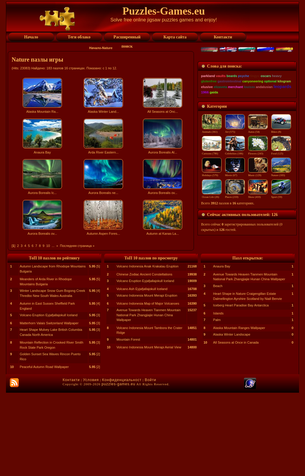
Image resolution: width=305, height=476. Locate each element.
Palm (217, 403)
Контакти (71, 463)
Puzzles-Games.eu (163, 11)
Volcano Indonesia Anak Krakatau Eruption (147, 349)
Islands (218, 396)
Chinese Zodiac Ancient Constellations (144, 357)
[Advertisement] (102, 289)
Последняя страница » (77, 246)
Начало (95, 48)
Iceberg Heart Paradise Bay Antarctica (241, 388)
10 (48, 246)
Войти (150, 463)
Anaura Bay (221, 349)
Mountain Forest (128, 423)
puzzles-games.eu (118, 467)
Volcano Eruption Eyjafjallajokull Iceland (48, 398)
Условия (91, 463)
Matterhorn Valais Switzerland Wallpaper (49, 406)
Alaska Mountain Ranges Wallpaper (239, 411)
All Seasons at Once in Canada (236, 426)
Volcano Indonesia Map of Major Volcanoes (147, 387)
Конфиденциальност (121, 463)
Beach (217, 369)
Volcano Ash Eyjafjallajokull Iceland (141, 372)
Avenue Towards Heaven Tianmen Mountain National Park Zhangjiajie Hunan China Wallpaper (148, 398)
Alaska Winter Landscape (231, 417)
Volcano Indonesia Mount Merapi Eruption (146, 379)
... (53, 246)
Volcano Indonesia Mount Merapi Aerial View (148, 430)
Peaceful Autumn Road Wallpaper (44, 450)
